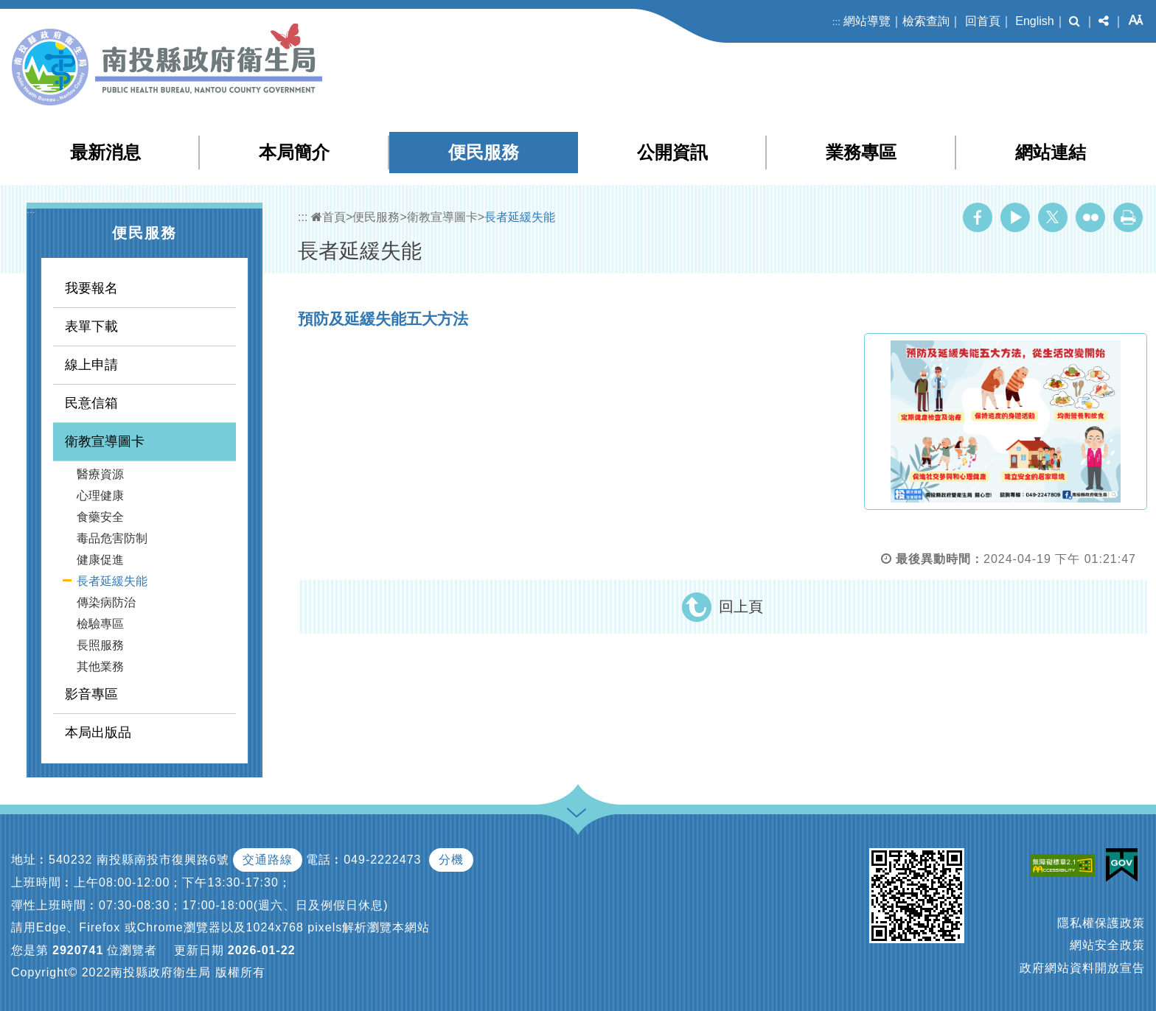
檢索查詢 (926, 21)
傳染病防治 (106, 602)
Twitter (1053, 217)
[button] (1074, 21)
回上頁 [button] (741, 606)
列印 (1128, 217)
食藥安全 (100, 517)
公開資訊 (672, 152)
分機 (451, 859)
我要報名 (91, 288)
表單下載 (91, 326)
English (1034, 21)
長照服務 (100, 645)
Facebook (977, 217)
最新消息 (105, 152)
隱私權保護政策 (1101, 923)
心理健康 (100, 495)
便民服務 (483, 152)
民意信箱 (91, 403)
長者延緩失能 (112, 581)
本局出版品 (98, 732)
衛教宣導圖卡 (104, 441)
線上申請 (91, 364)
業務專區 (861, 152)
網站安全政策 (1107, 945)
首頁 (328, 217)
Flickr (1090, 217)
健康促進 (100, 559)
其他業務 (100, 666)
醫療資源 (100, 474)
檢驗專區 (100, 624)
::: (836, 21)
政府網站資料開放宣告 (1082, 968)
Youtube (1015, 217)
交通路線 (268, 859)
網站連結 (1050, 152)
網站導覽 (867, 21)
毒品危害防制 (112, 538)
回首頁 (982, 21)
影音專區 (91, 694)
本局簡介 (294, 152)
